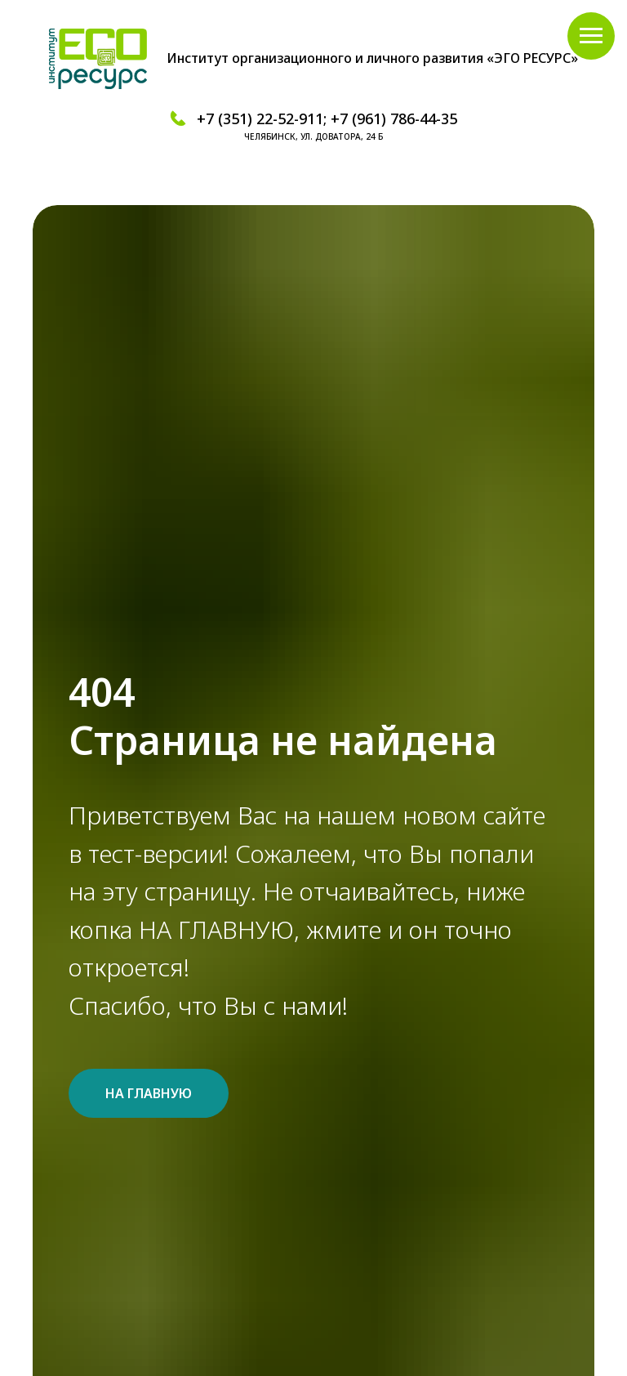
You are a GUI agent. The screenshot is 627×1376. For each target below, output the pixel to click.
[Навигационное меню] (591, 36)
